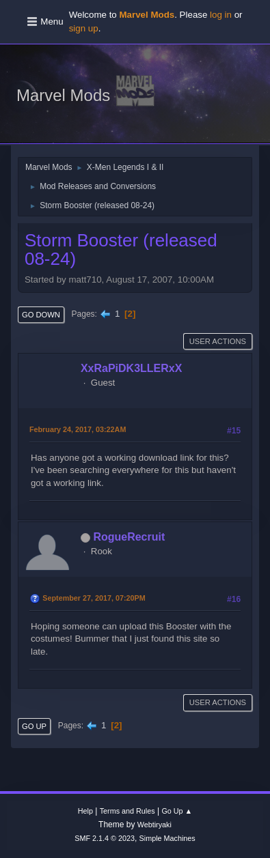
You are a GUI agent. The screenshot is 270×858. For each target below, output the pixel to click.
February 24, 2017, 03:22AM (77, 429)
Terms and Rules (127, 811)
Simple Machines (167, 838)
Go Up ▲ (176, 811)
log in (221, 15)
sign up (83, 28)
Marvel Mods (63, 95)
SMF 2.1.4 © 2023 (105, 838)
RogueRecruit (129, 537)
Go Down (41, 315)
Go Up (34, 726)
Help (85, 811)
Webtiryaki (154, 824)
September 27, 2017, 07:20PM (93, 598)
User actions (217, 341)
